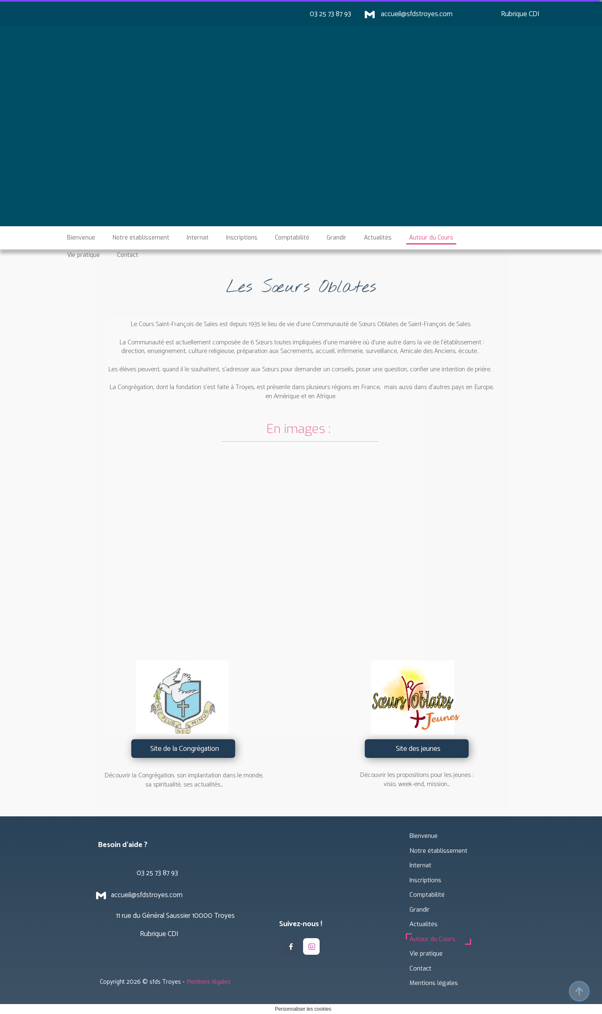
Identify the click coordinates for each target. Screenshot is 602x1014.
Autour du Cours (432, 939)
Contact (420, 968)
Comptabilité (427, 895)
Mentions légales (433, 983)
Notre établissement (438, 851)
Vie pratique (426, 953)
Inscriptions (425, 880)
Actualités (423, 924)
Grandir (419, 909)
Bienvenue (423, 836)
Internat (420, 865)
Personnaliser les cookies (303, 1009)
